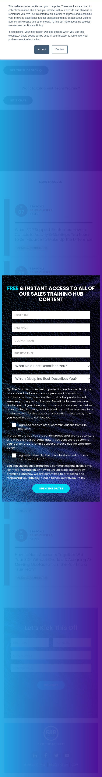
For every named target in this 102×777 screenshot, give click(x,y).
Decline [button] (60, 49)
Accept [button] (42, 49)
